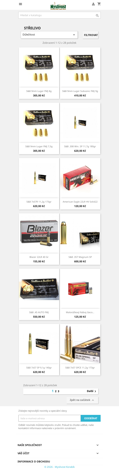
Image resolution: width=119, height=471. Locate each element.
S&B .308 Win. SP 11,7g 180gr (80, 146)
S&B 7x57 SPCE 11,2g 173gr (80, 367)
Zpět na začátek (82, 400)
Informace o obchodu (34, 461)
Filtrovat (91, 35)
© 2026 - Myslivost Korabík (59, 466)
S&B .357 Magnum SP (80, 256)
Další (92, 391)
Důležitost (49, 35)
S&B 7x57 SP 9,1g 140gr (39, 367)
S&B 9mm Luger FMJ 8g (39, 91)
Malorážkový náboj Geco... (80, 312)
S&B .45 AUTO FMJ (39, 312)
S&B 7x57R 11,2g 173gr (38, 201)
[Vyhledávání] (59, 15)
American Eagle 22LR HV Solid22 (80, 201)
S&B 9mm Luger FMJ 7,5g (39, 146)
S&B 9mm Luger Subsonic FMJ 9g (80, 91)
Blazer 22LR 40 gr (39, 256)
